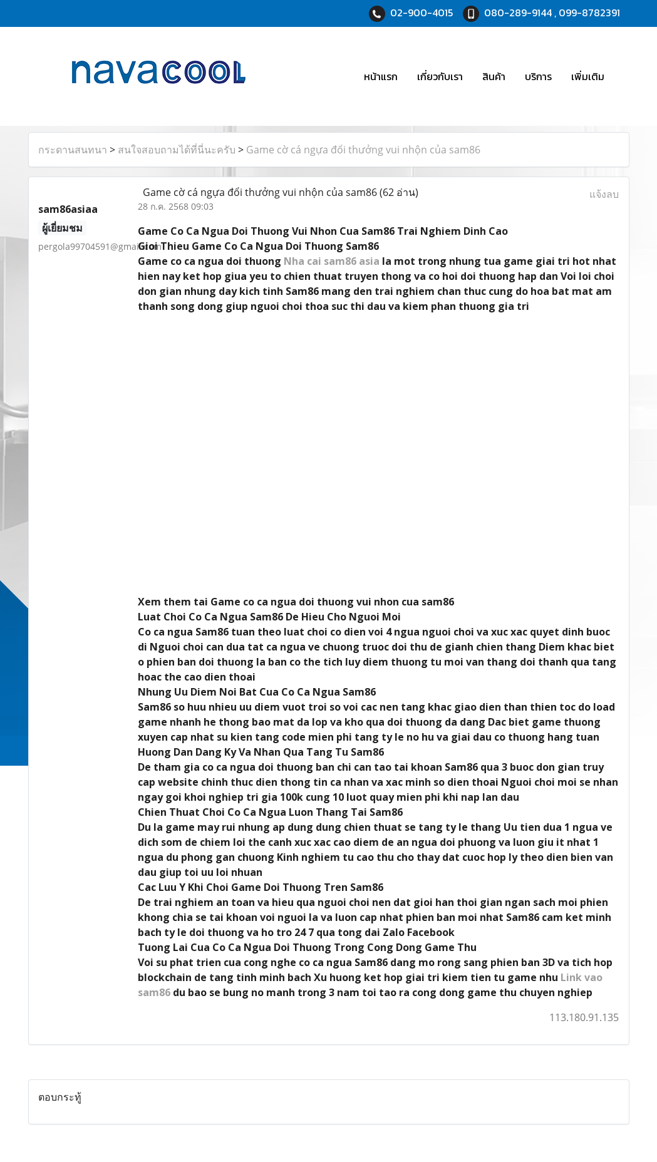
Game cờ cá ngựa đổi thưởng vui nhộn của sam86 (363, 150)
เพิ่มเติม (587, 76)
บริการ (538, 76)
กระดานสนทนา (72, 150)
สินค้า (493, 76)
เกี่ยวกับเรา (440, 76)
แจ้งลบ (604, 194)
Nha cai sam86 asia (332, 261)
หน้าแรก (381, 76)
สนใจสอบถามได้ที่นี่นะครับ (176, 150)
